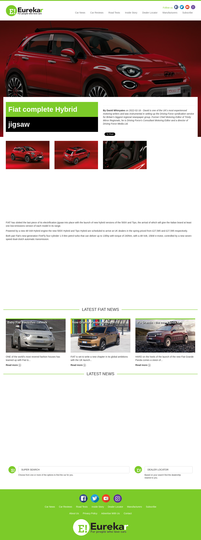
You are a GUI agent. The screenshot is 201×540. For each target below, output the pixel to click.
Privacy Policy (90, 513)
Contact (128, 513)
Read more (13, 365)
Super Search (30, 469)
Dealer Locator (149, 12)
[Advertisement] (100, 197)
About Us (74, 513)
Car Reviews (96, 12)
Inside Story (131, 12)
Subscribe (187, 12)
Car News (80, 12)
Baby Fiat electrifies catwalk (27, 322)
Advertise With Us (110, 513)
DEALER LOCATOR (158, 469)
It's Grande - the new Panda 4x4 (159, 322)
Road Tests (114, 12)
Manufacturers (169, 12)
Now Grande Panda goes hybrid (94, 322)
